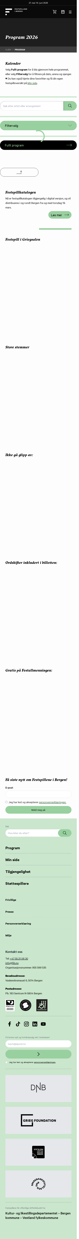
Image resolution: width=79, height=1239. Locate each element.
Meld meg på (38, 809)
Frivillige (10, 900)
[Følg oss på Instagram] (26, 1024)
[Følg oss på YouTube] (43, 1024)
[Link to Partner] (38, 1088)
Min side (32, 83)
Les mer (60, 215)
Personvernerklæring (18, 923)
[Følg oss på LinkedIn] (35, 1024)
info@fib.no (12, 963)
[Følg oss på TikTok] (18, 1024)
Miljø (8, 935)
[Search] (64, 833)
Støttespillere (17, 883)
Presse (9, 911)
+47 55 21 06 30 (19, 958)
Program (12, 847)
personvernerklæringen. (52, 802)
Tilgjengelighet (17, 871)
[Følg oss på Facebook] (9, 1024)
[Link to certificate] (10, 1005)
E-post (9, 787)
